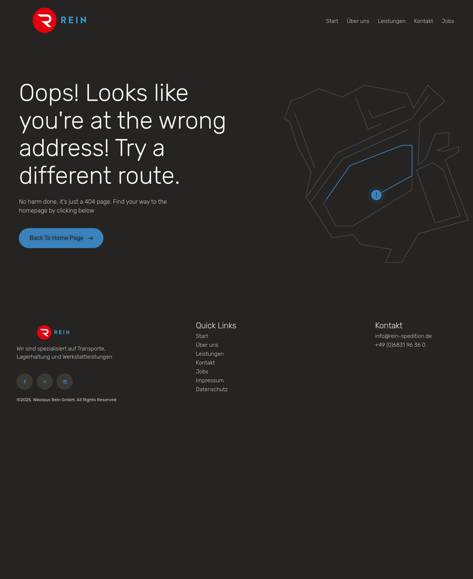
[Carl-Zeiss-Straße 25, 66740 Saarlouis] (236, 488)
